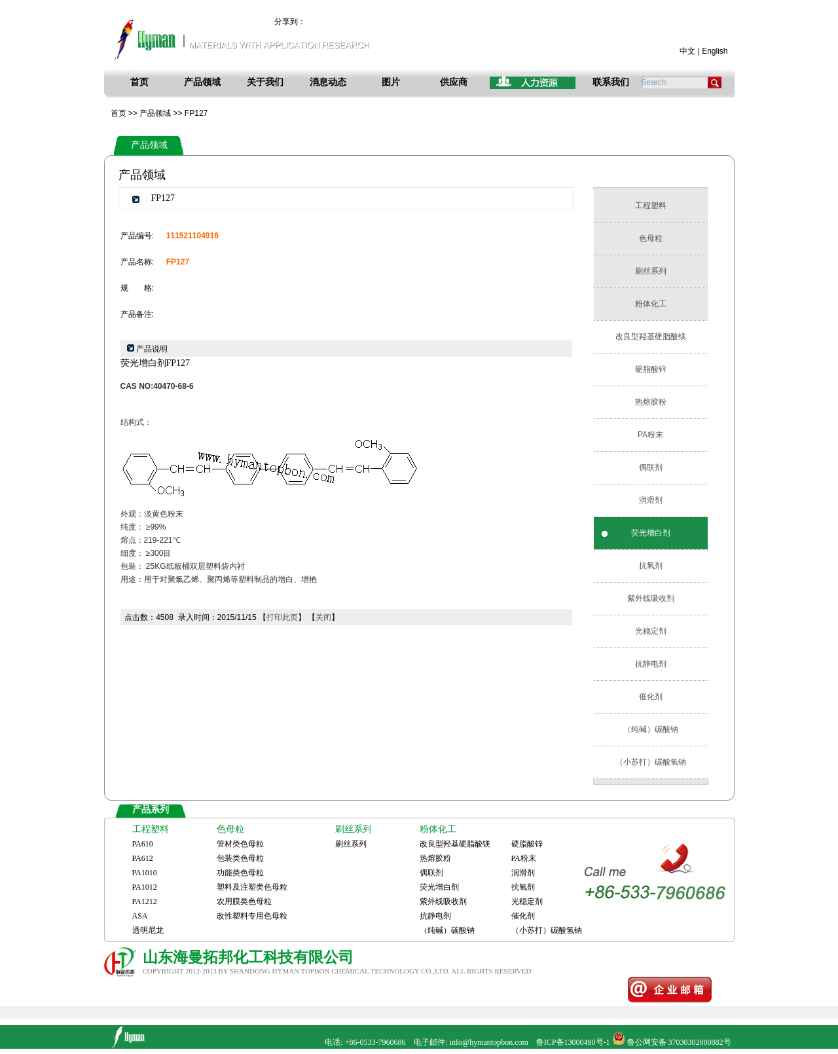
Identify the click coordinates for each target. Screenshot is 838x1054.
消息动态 (328, 82)
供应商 (453, 82)
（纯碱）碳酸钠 (650, 729)
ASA (140, 915)
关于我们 (265, 82)
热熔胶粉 (650, 402)
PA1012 (144, 887)
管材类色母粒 (240, 843)
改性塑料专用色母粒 (252, 915)
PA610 (142, 843)
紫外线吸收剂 (650, 598)
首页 (139, 82)
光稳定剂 (650, 631)
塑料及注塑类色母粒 (252, 887)
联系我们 (610, 82)
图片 (391, 82)
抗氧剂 (651, 565)
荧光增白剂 (650, 532)
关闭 (323, 617)
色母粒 (651, 238)
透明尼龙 (148, 930)
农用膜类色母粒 (244, 901)
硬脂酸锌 (650, 369)
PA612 (142, 858)
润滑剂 (651, 500)
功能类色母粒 (240, 872)
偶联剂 (651, 467)
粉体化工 (650, 303)
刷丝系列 (650, 271)
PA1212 (144, 901)
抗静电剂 (650, 663)
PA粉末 (650, 434)
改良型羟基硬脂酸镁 (650, 336)
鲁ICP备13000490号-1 (573, 1042)
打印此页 (282, 617)
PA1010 (144, 872)
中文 (687, 51)
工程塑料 (650, 205)
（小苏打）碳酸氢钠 (650, 762)
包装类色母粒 (240, 858)
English (714, 51)
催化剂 (651, 696)
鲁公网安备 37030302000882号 (679, 1042)
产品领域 (202, 82)
